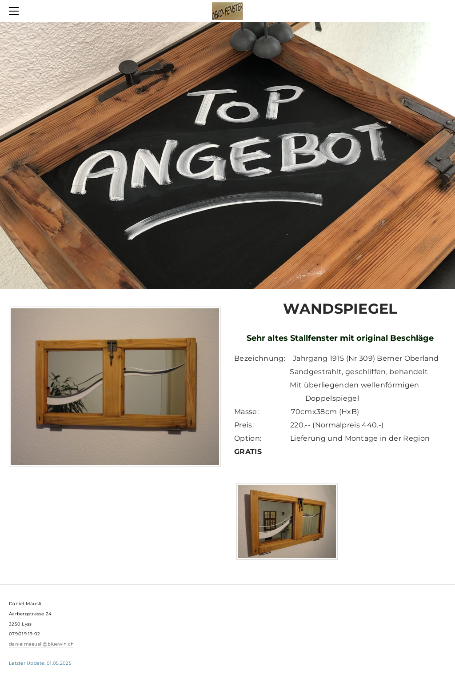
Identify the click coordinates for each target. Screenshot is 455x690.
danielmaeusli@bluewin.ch (41, 644)
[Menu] (15, 11)
